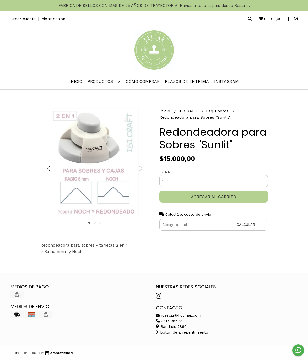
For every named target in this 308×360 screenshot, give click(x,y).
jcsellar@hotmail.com (178, 315)
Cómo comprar (143, 81)
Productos (104, 81)
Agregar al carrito (213, 196)
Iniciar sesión (52, 19)
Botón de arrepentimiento (182, 332)
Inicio (75, 81)
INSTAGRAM (226, 81)
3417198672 (169, 321)
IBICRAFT (189, 110)
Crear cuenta (23, 19)
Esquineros (218, 110)
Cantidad (165, 172)
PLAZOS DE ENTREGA (187, 81)
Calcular (246, 225)
